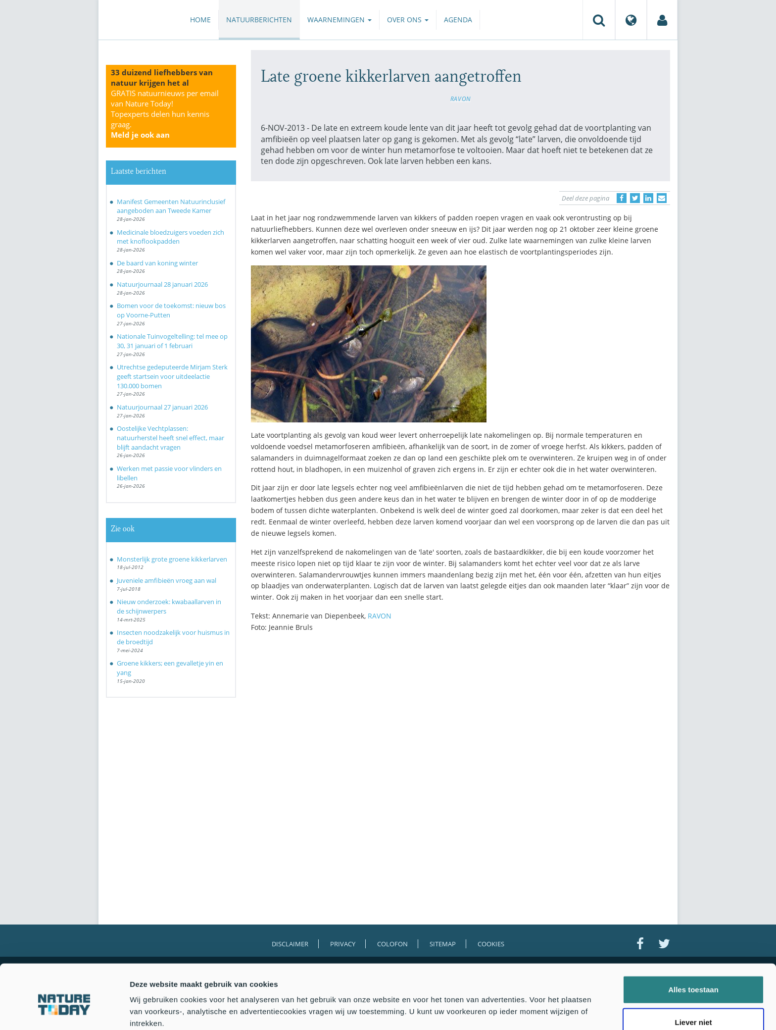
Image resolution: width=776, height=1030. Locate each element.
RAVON (460, 99)
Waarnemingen (339, 19)
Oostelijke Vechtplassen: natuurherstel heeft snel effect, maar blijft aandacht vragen (170, 437)
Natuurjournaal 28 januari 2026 (162, 284)
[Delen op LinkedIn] (648, 198)
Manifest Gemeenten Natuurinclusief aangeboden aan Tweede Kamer (171, 206)
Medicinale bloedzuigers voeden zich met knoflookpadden (170, 237)
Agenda (458, 19)
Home (200, 19)
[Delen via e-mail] (662, 198)
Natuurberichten (259, 19)
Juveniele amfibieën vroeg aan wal (166, 580)
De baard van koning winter (157, 262)
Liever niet (693, 977)
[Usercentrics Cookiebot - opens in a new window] (64, 1010)
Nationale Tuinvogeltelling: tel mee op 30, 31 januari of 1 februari (172, 341)
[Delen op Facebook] (622, 198)
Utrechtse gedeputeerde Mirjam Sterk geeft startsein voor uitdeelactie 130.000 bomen (172, 376)
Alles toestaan (693, 944)
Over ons (408, 19)
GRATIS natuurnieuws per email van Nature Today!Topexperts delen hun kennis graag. (165, 114)
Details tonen (534, 1010)
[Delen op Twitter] (635, 198)
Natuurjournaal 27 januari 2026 (162, 407)
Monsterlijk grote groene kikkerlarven (172, 559)
